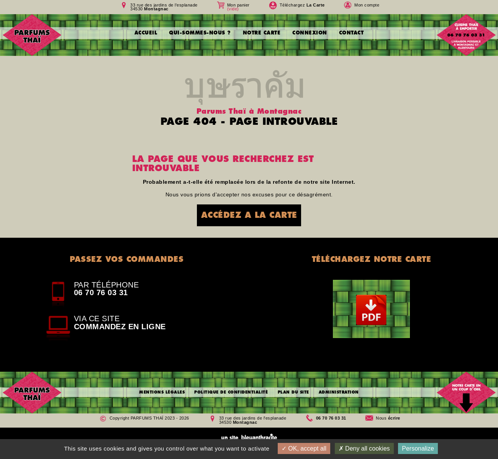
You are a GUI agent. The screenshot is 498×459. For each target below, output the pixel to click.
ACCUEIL (145, 33)
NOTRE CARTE (262, 33)
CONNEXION (309, 33)
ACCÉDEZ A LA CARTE (249, 215)
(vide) (233, 9)
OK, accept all (304, 448)
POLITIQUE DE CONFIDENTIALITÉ (231, 392)
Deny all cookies (364, 448)
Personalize (418, 448)
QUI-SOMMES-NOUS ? (200, 33)
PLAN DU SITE (293, 392)
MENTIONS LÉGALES (162, 392)
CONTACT (351, 33)
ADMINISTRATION (339, 392)
